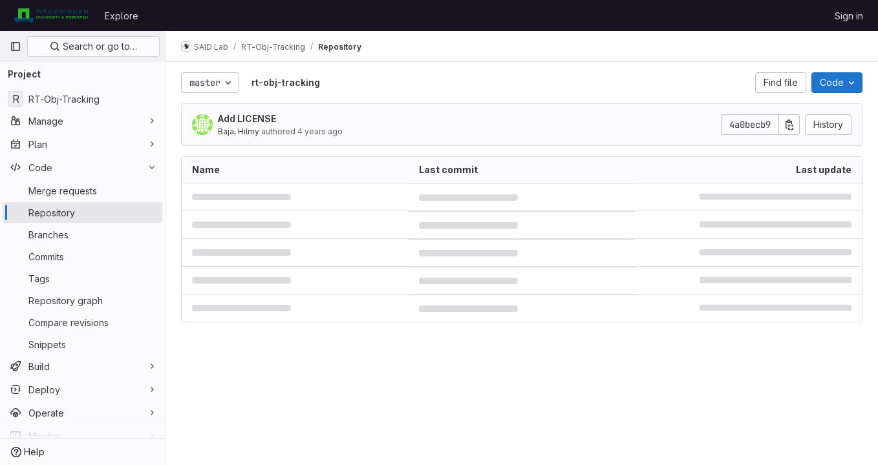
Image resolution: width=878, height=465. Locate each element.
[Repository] (82, 212)
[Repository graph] (82, 300)
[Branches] (82, 234)
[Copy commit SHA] (789, 124)
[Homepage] (50, 15)
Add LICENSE (247, 118)
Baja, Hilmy (238, 131)
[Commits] (82, 256)
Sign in (849, 15)
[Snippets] (82, 344)
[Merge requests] (82, 190)
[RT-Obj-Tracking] (82, 98)
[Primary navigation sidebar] (15, 46)
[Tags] (82, 278)
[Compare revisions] (82, 322)
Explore (121, 15)
